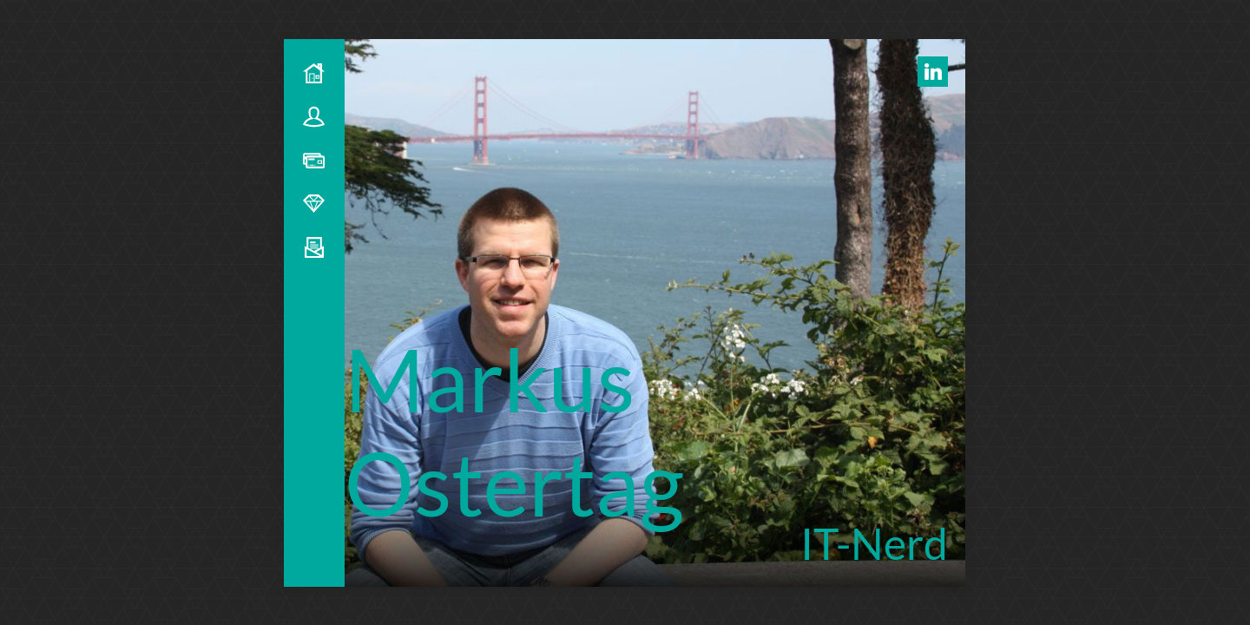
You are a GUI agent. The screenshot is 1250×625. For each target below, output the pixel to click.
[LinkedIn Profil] (933, 72)
